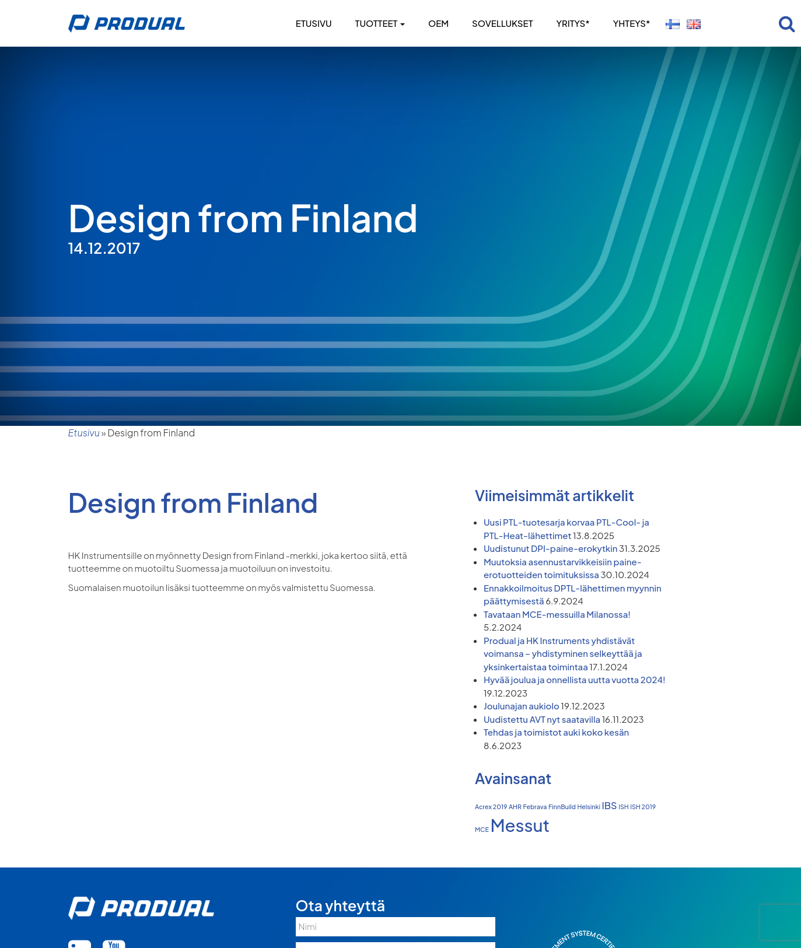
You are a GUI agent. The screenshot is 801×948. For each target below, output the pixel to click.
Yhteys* (631, 23)
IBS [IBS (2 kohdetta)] (609, 805)
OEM (438, 23)
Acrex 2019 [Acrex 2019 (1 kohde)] (491, 806)
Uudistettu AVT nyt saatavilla (542, 719)
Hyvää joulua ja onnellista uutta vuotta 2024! (575, 679)
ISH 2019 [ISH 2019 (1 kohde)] (643, 806)
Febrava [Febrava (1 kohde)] (535, 806)
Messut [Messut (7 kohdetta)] (520, 825)
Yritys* (572, 23)
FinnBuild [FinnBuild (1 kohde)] (562, 806)
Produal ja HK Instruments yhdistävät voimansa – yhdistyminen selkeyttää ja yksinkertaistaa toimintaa (563, 653)
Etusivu (314, 23)
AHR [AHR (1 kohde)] (515, 806)
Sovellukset (502, 23)
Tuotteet (380, 23)
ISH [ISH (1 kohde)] (623, 806)
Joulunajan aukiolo (521, 705)
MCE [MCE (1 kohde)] (482, 829)
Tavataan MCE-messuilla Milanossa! (557, 614)
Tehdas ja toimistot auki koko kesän (556, 731)
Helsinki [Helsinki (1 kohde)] (588, 806)
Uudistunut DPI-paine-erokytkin (550, 548)
